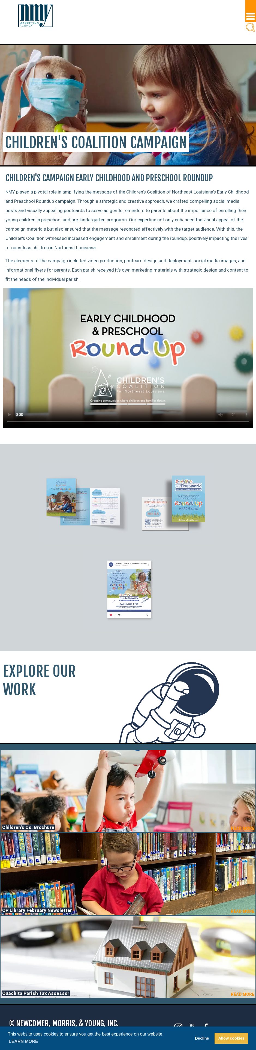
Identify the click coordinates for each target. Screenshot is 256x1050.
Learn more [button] (23, 1041)
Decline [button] (202, 1038)
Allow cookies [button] (231, 1038)
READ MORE (242, 828)
